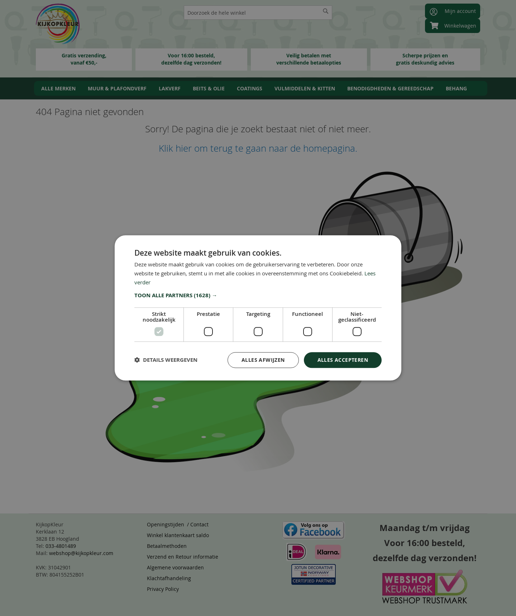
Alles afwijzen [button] (263, 359)
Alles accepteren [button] (342, 359)
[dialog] (258, 308)
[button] (258, 295)
